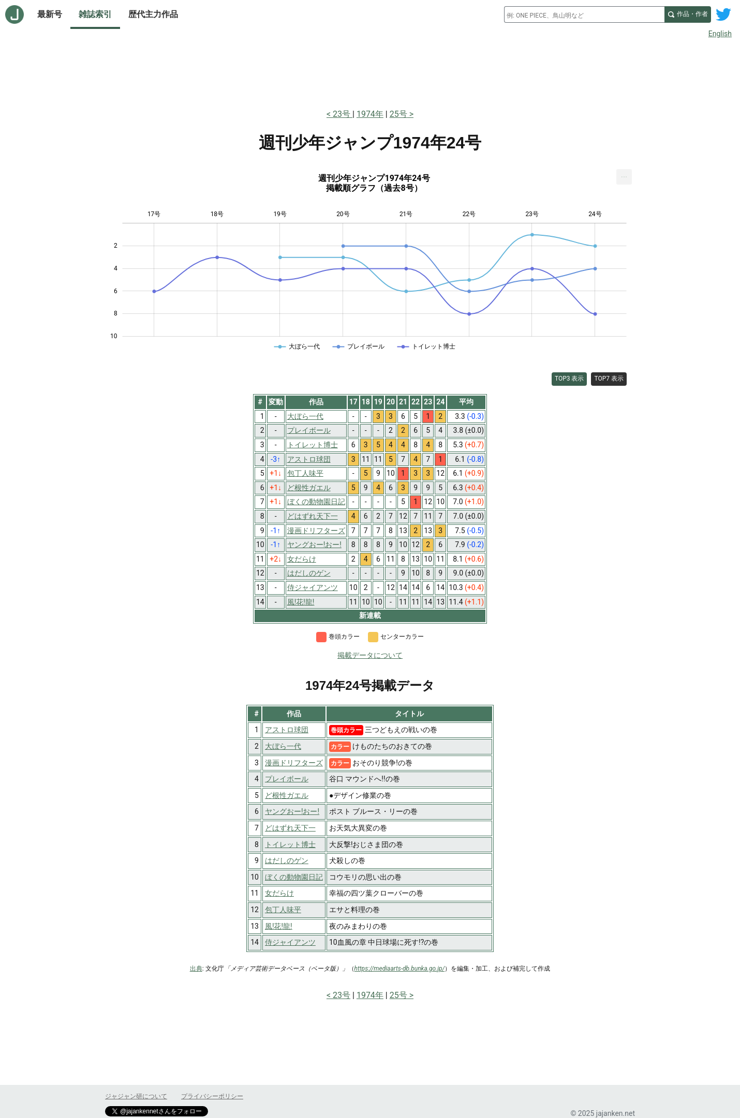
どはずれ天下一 (290, 828)
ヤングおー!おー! (292, 811)
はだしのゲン (286, 860)
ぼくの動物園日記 (294, 877)
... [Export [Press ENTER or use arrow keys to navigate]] (624, 174)
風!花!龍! (278, 926)
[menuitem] (624, 177)
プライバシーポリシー (212, 1096)
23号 (342, 114)
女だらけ (279, 893)
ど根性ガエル (286, 795)
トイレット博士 (290, 844)
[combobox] (584, 14)
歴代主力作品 (153, 14)
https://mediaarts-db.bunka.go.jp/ (399, 968)
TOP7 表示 (609, 378)
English (720, 33)
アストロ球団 (286, 730)
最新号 (49, 14)
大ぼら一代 (283, 746)
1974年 (370, 114)
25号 (398, 114)
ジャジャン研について (136, 1096)
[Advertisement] (370, 71)
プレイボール (286, 779)
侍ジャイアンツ (290, 942)
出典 (196, 968)
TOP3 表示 (569, 378)
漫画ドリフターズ (294, 763)
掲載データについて (370, 655)
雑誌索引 (95, 14)
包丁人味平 (283, 909)
